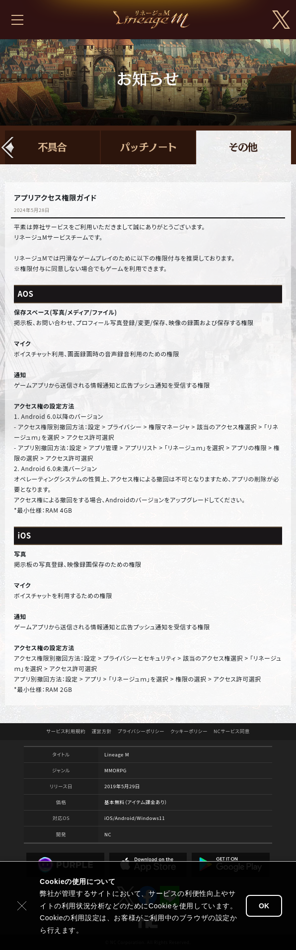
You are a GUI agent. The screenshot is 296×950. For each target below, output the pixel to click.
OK (264, 906)
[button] (8, 147)
